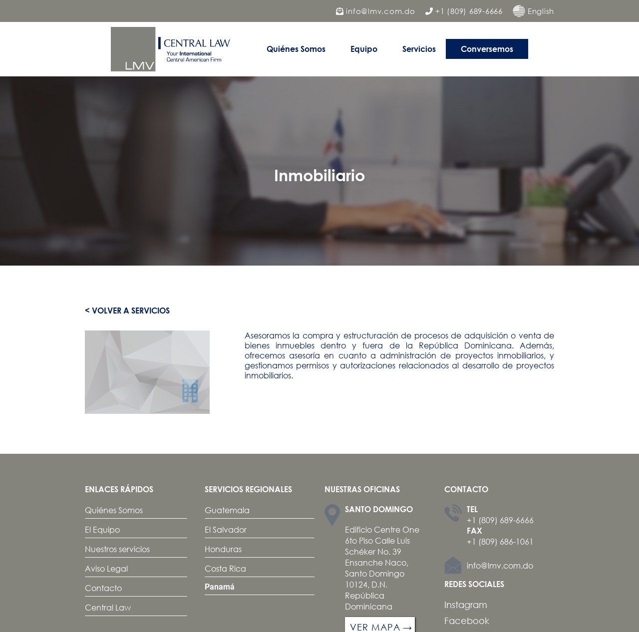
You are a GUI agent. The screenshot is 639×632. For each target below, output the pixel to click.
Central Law (108, 607)
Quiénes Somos (296, 48)
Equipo (363, 48)
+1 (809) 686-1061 (500, 541)
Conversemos (487, 48)
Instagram (465, 604)
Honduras (223, 549)
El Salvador (226, 529)
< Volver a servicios (127, 311)
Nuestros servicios (117, 549)
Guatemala (227, 510)
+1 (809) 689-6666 (464, 11)
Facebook (466, 620)
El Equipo (102, 529)
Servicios (419, 48)
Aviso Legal (106, 568)
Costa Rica (225, 568)
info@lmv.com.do (375, 11)
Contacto (103, 588)
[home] (173, 49)
